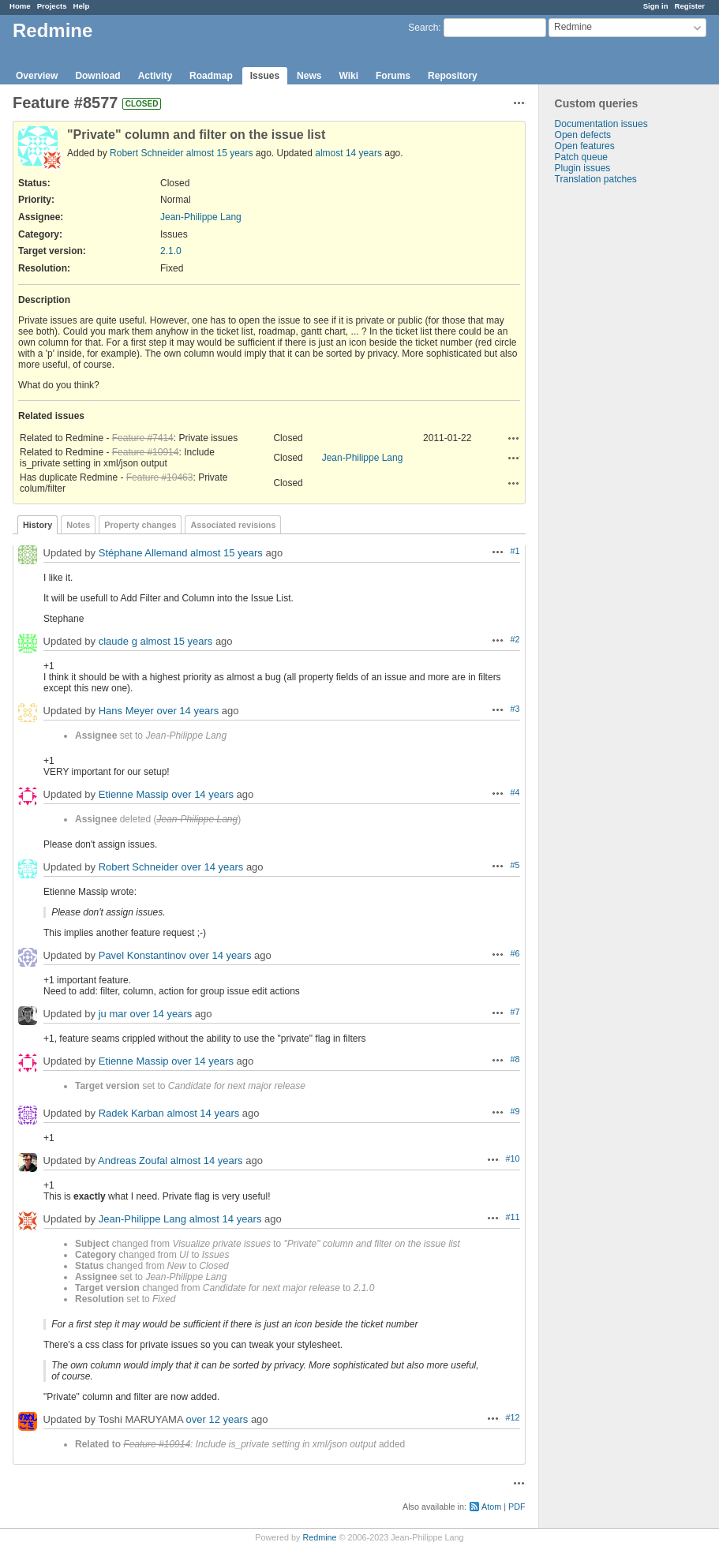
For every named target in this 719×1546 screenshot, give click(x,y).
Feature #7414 (143, 438)
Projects (52, 6)
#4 (515, 792)
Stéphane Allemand (143, 553)
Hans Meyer (126, 711)
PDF (517, 1506)
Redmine (319, 1537)
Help (81, 6)
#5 (515, 865)
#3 (515, 708)
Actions (513, 438)
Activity (155, 75)
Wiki (348, 75)
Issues (264, 75)
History (37, 525)
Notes (78, 525)
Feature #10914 (145, 452)
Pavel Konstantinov (142, 955)
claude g (118, 641)
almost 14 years (348, 153)
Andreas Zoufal (132, 1160)
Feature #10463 (159, 477)
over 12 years (217, 1419)
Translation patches (596, 179)
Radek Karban (131, 1113)
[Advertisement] (618, 432)
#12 (513, 1417)
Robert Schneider (146, 153)
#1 (515, 551)
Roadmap (211, 75)
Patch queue (581, 157)
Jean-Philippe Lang (201, 217)
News (309, 75)
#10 (513, 1158)
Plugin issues (583, 168)
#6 (515, 953)
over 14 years (187, 711)
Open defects (583, 134)
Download (97, 75)
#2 (515, 639)
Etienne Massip (134, 794)
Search (423, 27)
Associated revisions (232, 525)
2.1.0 (171, 250)
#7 (515, 1011)
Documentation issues (601, 123)
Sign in (655, 6)
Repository (452, 75)
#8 (515, 1059)
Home (20, 6)
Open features (585, 146)
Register (690, 6)
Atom (491, 1506)
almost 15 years (219, 153)
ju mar (113, 1014)
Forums (393, 75)
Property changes (140, 525)
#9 (515, 1111)
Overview (37, 75)
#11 (513, 1217)
